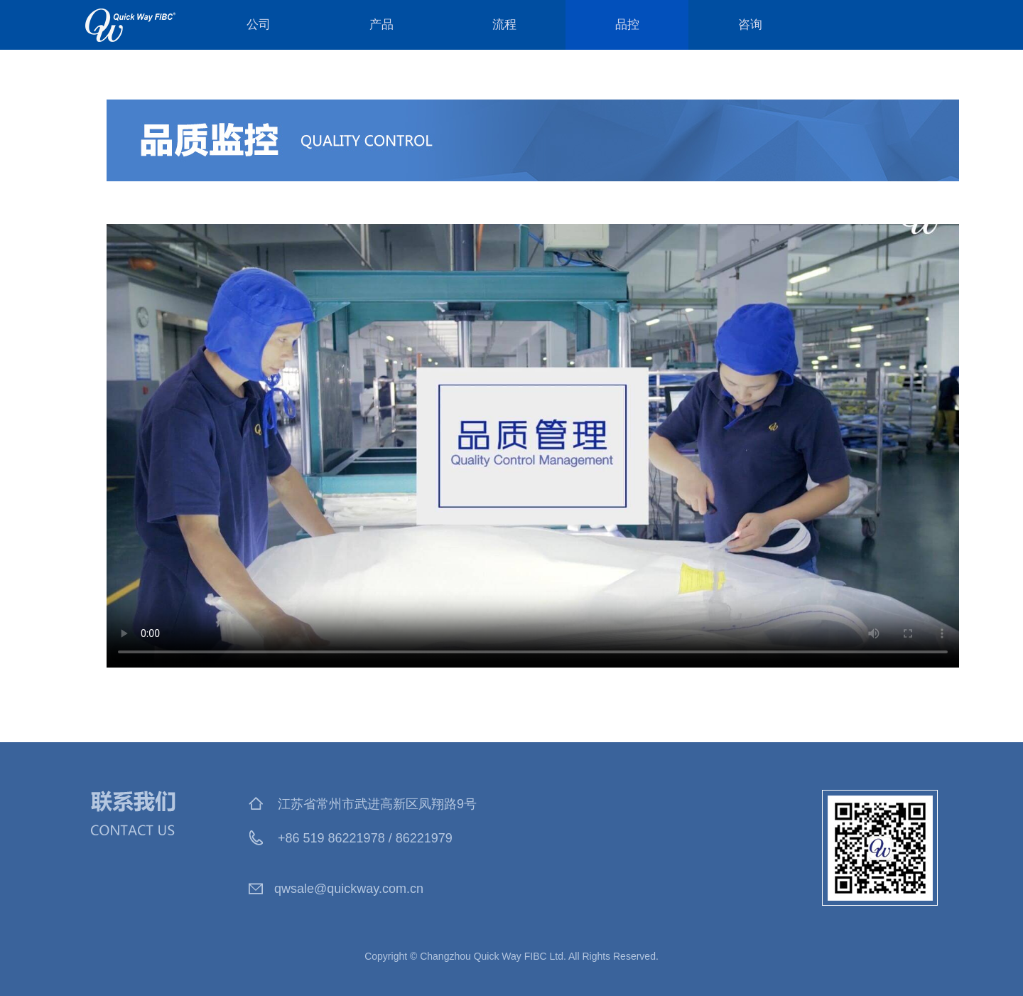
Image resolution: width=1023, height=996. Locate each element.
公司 (259, 24)
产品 (381, 24)
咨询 (750, 24)
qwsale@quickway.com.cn (348, 889)
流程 (504, 24)
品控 (627, 24)
